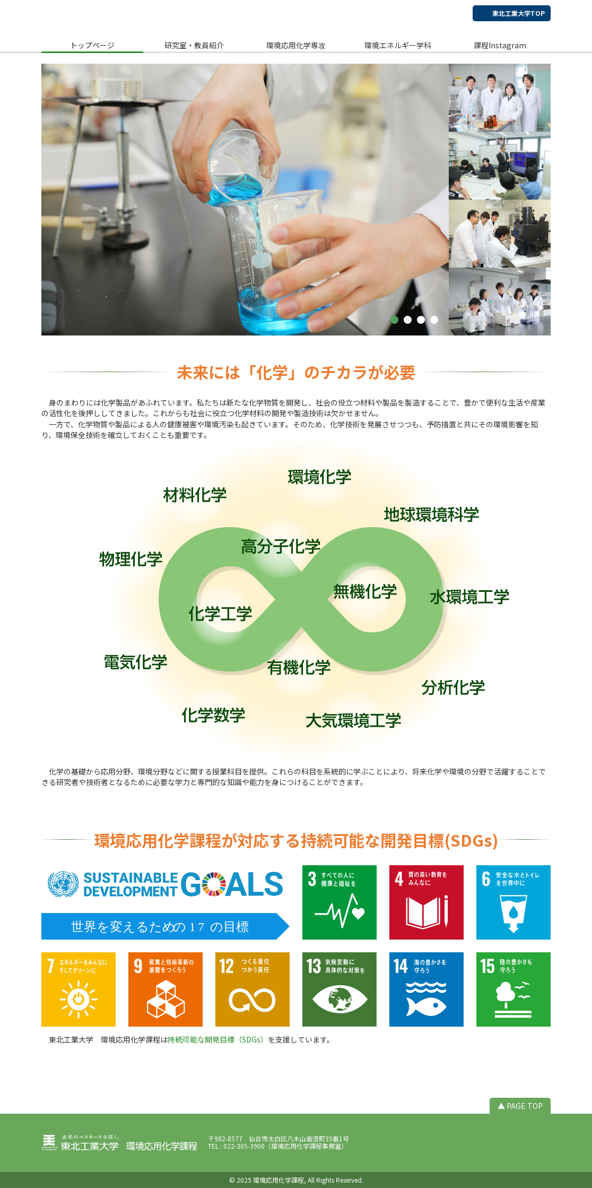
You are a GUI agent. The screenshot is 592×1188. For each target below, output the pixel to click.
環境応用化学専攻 (296, 45)
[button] (394, 320)
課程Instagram (500, 45)
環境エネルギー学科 (397, 45)
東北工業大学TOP (518, 13)
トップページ (92, 45)
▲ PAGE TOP (520, 1105)
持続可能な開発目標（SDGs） (218, 1039)
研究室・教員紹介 (194, 45)
